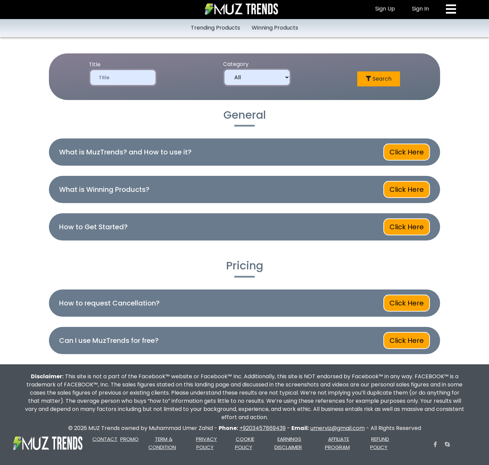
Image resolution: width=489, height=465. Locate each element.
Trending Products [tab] (215, 28)
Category (236, 64)
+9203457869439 (262, 428)
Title (95, 64)
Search (379, 79)
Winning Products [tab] (275, 28)
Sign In (420, 9)
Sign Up (385, 9)
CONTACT (104, 439)
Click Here (407, 152)
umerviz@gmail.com (337, 428)
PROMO (129, 439)
